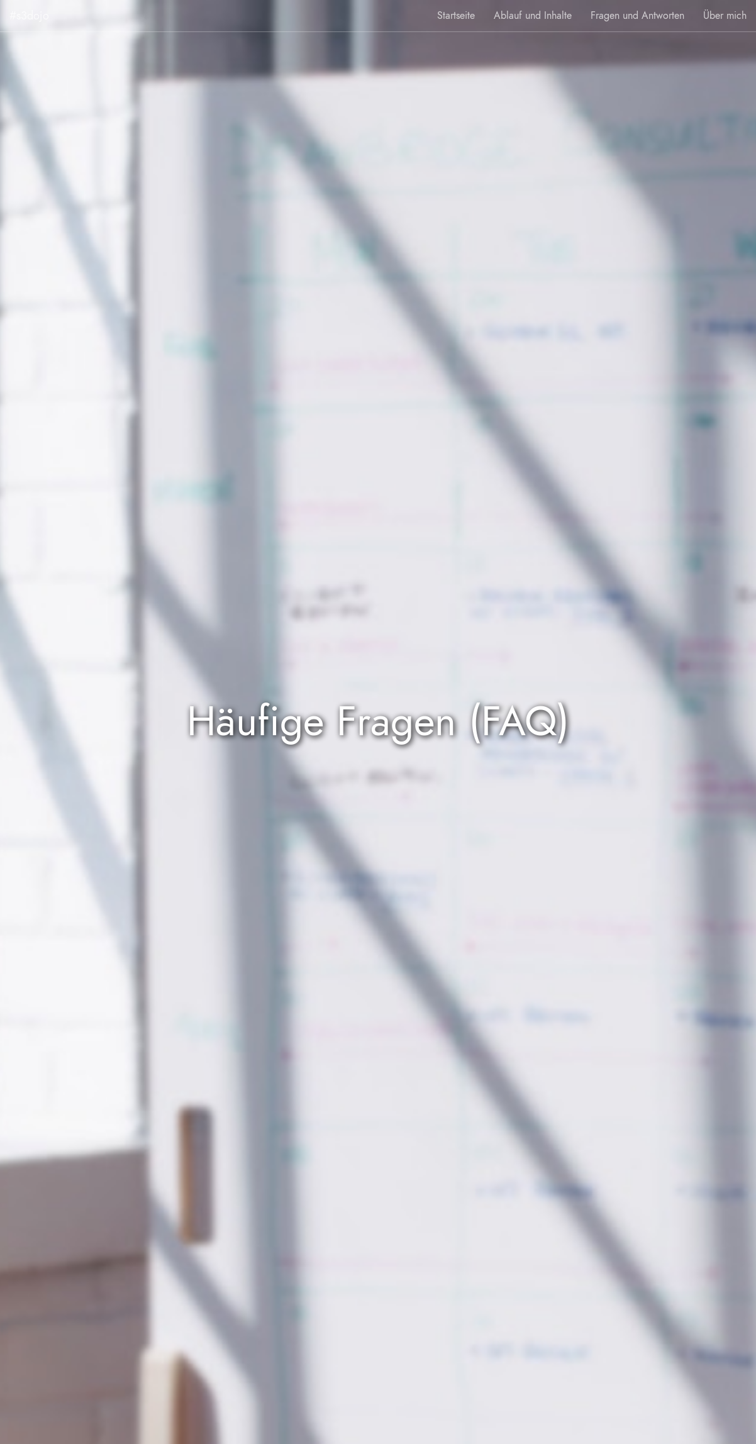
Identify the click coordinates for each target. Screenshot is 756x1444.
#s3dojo (29, 15)
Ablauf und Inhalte (533, 16)
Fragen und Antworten (637, 16)
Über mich (725, 16)
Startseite (456, 16)
